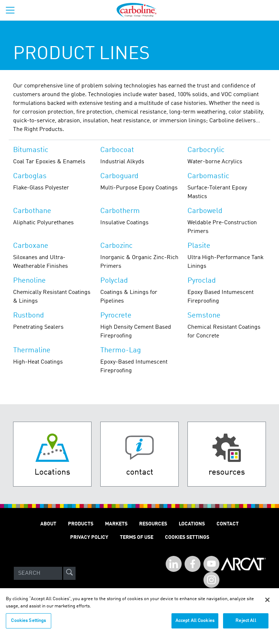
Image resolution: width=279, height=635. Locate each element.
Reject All (245, 624)
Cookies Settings (28, 624)
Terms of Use (136, 537)
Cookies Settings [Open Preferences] (187, 537)
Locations (192, 524)
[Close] (267, 603)
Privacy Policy (89, 537)
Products (80, 524)
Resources (153, 524)
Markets (116, 524)
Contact (228, 524)
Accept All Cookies (194, 624)
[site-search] (69, 573)
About (48, 524)
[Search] (38, 573)
